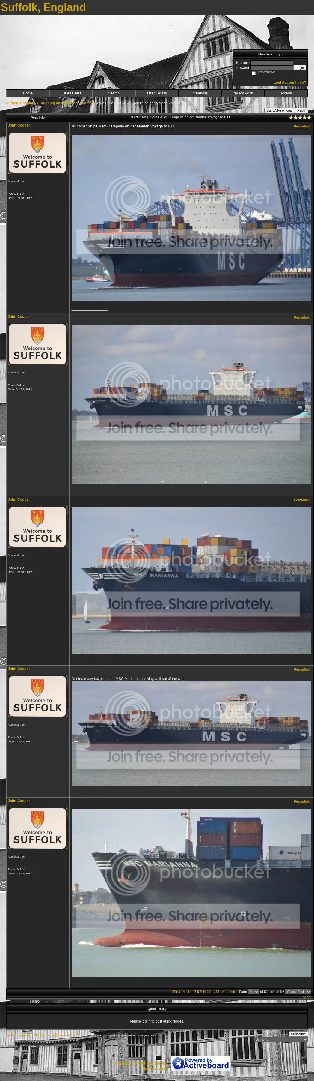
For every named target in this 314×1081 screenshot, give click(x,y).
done (306, 997)
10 (204, 991)
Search (114, 93)
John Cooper (19, 125)
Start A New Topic (279, 110)
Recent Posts (243, 93)
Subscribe (298, 1034)
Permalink (302, 126)
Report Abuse (154, 1069)
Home (28, 93)
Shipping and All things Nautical (67, 103)
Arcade (286, 93)
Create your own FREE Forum (140, 1063)
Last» (231, 991)
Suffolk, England (20, 103)
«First (176, 991)
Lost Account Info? (290, 82)
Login (300, 68)
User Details (157, 93)
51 (217, 991)
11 (209, 991)
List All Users (71, 93)
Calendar (200, 93)
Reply (301, 110)
